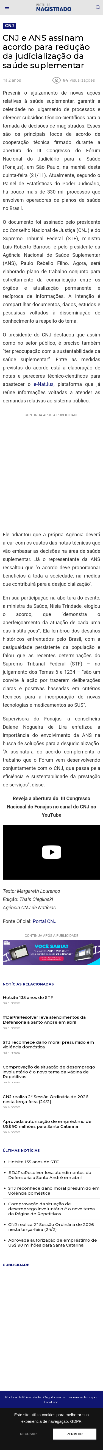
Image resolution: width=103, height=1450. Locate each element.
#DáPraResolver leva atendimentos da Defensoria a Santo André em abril (44, 1020)
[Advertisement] (51, 470)
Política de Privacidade (23, 1397)
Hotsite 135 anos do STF (28, 997)
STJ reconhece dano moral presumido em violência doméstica (48, 1045)
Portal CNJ (45, 921)
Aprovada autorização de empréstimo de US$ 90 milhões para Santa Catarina (47, 1124)
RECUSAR (28, 1434)
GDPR (76, 1421)
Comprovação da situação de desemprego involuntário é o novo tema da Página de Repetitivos (49, 1071)
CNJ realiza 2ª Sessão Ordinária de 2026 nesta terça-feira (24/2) (45, 1099)
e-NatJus (44, 384)
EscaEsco (51, 1402)
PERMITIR (74, 1434)
